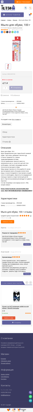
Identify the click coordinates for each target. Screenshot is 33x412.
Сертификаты (5, 376)
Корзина (3, 358)
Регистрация (26, 1)
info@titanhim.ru (5, 395)
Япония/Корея (6, 124)
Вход (19, 1)
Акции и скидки (5, 374)
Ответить (27, 244)
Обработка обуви (17, 28)
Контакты (3, 379)
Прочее (9, 28)
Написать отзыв (7, 222)
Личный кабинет (5, 363)
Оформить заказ (6, 361)
